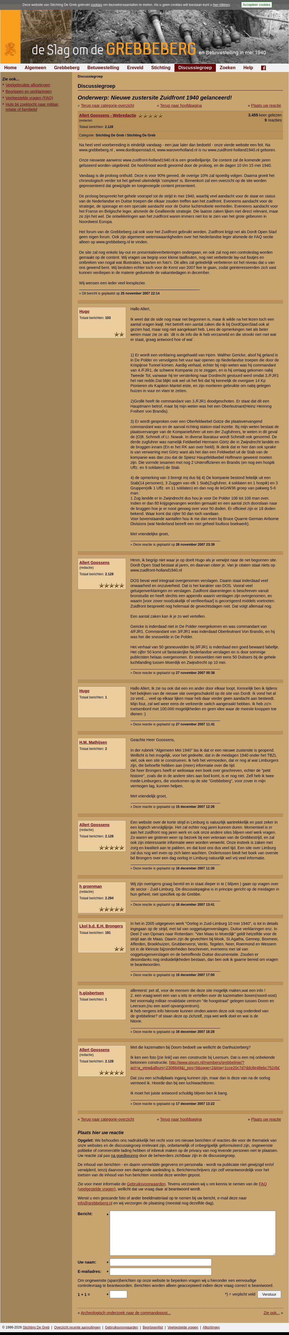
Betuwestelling (103, 67)
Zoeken (228, 67)
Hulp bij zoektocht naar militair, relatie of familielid (32, 107)
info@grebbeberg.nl (95, 1203)
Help (248, 67)
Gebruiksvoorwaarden (146, 1184)
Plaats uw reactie (266, 105)
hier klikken (221, 5)
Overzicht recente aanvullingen (77, 1327)
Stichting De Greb (36, 1327)
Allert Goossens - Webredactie (107, 115)
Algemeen (35, 67)
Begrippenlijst (153, 1327)
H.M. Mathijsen (93, 742)
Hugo (84, 311)
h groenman (90, 886)
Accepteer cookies (256, 5)
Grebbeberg (67, 67)
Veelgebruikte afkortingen (28, 85)
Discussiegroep (195, 67)
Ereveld (135, 67)
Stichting (160, 67)
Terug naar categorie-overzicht (107, 105)
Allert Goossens (94, 562)
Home (10, 67)
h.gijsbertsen (91, 993)
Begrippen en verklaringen (28, 91)
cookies (96, 5)
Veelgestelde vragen (183, 1327)
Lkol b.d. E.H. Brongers (101, 926)
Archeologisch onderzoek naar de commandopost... (126, 1313)
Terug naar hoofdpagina (181, 105)
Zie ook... (272, 1313)
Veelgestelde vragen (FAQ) (29, 98)
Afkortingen (211, 1327)
